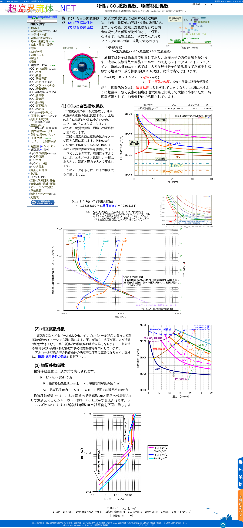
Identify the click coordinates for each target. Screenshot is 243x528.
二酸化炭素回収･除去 (42, 180)
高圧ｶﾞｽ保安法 (44, 121)
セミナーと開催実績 (43, 141)
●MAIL (165, 511)
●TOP (56, 511)
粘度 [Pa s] (110, 205)
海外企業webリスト (43, 134)
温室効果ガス (44, 127)
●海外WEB (151, 511)
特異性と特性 (39, 34)
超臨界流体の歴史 (42, 37)
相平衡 (40, 102)
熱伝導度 (41, 78)
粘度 (38, 75)
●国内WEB (135, 511)
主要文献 (36, 137)
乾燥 (33, 48)
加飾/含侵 (36, 51)
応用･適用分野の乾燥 (52, 356)
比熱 (44, 81)
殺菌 (33, 61)
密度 (38, 71)
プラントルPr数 (45, 85)
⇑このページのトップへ (145, 525)
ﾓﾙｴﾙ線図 (41, 68)
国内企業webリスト (43, 131)
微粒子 (34, 58)
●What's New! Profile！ (90, 511)
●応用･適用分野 (115, 511)
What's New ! (44, 31)
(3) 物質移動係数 (80, 27)
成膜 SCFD (37, 54)
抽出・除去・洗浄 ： (43, 44)
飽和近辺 (44, 112)
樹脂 (41, 108)
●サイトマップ (181, 511)
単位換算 (36, 190)
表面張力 (41, 105)
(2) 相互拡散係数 (80, 23)
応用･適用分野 (39, 41)
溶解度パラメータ (40, 193)
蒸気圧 (40, 98)
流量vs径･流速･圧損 (43, 183)
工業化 (44, 115)
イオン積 (41, 163)
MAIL (34, 173)
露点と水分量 (38, 170)
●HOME (68, 511)
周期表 (34, 197)
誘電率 (40, 95)
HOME (35, 27)
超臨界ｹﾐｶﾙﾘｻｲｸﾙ (43, 146)
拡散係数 (41, 88)
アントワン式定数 (41, 187)
